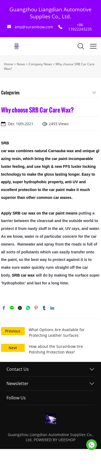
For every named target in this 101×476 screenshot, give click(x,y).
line (12, 308)
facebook (3, 308)
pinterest (36, 308)
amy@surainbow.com (34, 26)
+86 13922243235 (80, 27)
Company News (40, 64)
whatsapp (28, 308)
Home (8, 64)
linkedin (52, 308)
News (21, 64)
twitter (20, 308)
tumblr (44, 308)
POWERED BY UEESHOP (54, 439)
